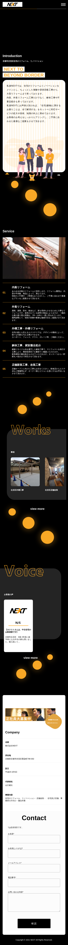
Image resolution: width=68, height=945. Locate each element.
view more (37, 508)
